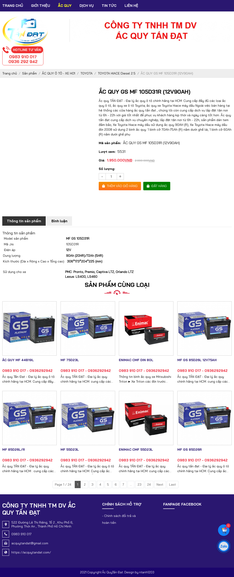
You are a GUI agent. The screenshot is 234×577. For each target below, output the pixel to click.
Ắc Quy (65, 5)
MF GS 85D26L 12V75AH (197, 360)
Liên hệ (131, 5)
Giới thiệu (40, 5)
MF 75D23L (70, 360)
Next (160, 484)
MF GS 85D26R (189, 449)
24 (149, 484)
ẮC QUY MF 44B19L (18, 360)
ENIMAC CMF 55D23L (136, 449)
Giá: (102, 160)
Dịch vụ (87, 5)
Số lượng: (107, 169)
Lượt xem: (107, 152)
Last (172, 484)
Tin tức (109, 5)
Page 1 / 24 (63, 484)
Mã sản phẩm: (110, 143)
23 (139, 484)
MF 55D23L (70, 449)
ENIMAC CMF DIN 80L (136, 360)
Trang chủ (12, 5)
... (131, 484)
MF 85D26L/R (13, 449)
